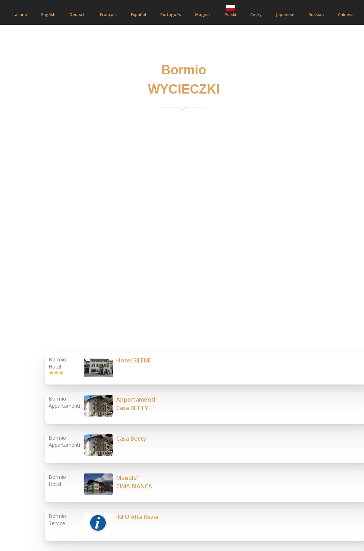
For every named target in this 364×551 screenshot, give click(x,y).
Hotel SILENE (133, 360)
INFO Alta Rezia (137, 517)
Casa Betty (131, 439)
